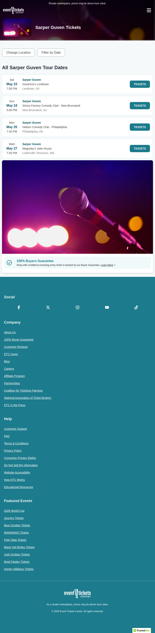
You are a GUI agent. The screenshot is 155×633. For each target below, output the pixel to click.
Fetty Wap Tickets (15, 540)
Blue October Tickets (17, 525)
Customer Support (15, 428)
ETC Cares (11, 354)
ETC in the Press (14, 405)
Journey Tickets (14, 518)
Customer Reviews (16, 346)
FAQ (7, 436)
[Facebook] (19, 307)
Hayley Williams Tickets (19, 569)
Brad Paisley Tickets (16, 561)
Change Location (18, 52)
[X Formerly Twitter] (48, 307)
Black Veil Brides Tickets (19, 547)
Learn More (108, 265)
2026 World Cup (14, 510)
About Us (10, 332)
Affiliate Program (14, 376)
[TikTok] (136, 307)
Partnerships (12, 383)
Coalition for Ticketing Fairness (23, 390)
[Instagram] (77, 307)
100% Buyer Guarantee (19, 339)
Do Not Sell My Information (21, 465)
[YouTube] (107, 307)
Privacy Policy (13, 450)
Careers (9, 368)
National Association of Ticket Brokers (27, 397)
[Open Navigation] (149, 10)
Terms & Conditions (16, 443)
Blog (7, 361)
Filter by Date (51, 52)
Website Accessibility (17, 472)
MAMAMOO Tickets (16, 532)
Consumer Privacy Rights (20, 458)
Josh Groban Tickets (17, 554)
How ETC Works (14, 479)
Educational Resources (18, 487)
